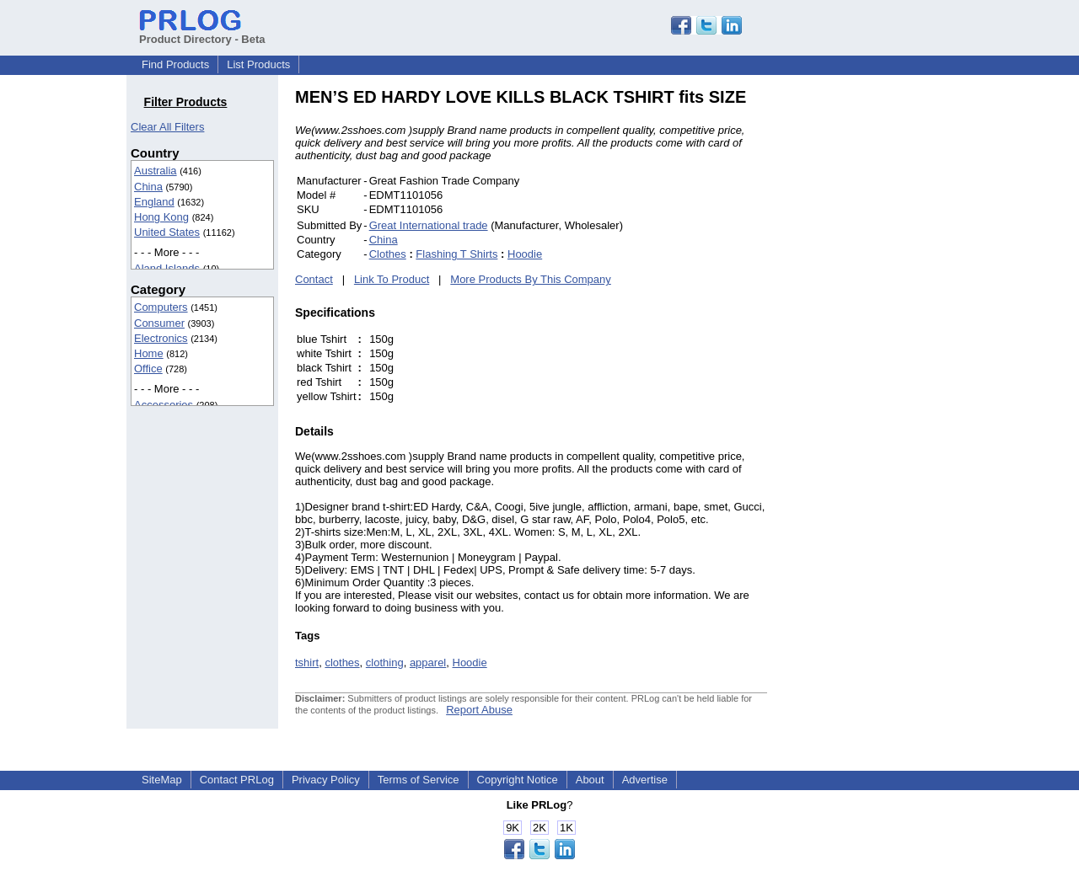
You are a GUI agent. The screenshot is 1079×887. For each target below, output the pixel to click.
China (148, 186)
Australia (155, 170)
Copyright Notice (517, 779)
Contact (314, 279)
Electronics (161, 338)
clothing (385, 662)
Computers (161, 307)
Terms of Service (418, 779)
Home (149, 353)
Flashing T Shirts (456, 254)
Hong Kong (161, 217)
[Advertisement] (880, 340)
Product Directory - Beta (202, 32)
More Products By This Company (530, 279)
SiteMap (162, 779)
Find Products (175, 64)
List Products (258, 64)
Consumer (159, 323)
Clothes (387, 254)
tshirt (307, 662)
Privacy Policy (326, 779)
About (590, 779)
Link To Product (391, 279)
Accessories (163, 404)
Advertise (645, 779)
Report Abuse (479, 709)
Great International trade (428, 225)
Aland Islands (167, 268)
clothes (342, 662)
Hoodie (524, 254)
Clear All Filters (167, 126)
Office (148, 368)
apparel (428, 662)
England (154, 201)
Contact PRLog (237, 779)
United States (167, 232)
